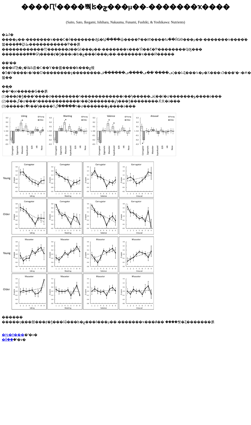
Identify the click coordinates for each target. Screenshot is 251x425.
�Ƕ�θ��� (13, 335)
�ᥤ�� (7, 339)
